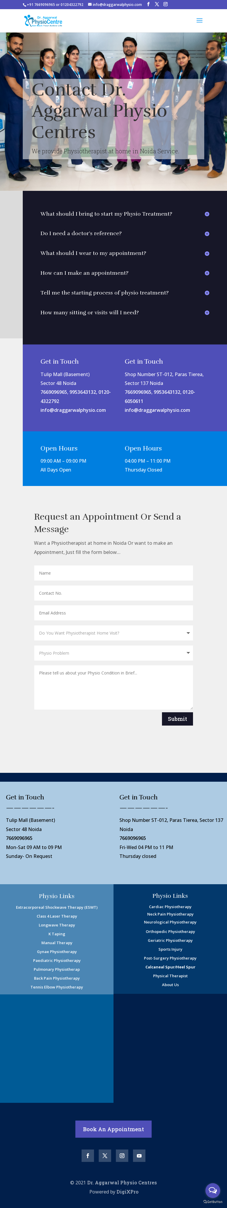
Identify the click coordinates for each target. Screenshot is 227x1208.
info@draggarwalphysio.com (73, 410)
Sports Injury (170, 949)
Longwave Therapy (57, 925)
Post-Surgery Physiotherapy (170, 958)
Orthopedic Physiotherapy (170, 931)
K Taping (56, 934)
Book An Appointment (113, 1129)
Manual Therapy (56, 942)
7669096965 (53, 392)
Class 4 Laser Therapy (57, 916)
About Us (170, 984)
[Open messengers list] (212, 1190)
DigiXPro (127, 1192)
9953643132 (82, 392)
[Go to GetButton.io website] (212, 1202)
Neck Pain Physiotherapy (170, 914)
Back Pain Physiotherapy (57, 978)
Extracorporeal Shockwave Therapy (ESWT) (57, 907)
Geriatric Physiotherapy (170, 940)
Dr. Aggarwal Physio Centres (122, 1182)
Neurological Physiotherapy (170, 922)
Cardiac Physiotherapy (170, 906)
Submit (177, 718)
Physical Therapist (170, 975)
